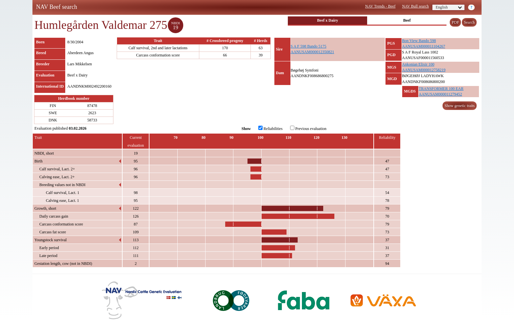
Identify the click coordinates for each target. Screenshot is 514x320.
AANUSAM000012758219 (423, 70)
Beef (407, 20)
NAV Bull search (415, 6)
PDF (455, 22)
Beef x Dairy (327, 20)
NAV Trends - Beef (380, 6)
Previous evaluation (308, 128)
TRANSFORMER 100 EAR (441, 88)
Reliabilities (270, 128)
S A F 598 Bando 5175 (308, 46)
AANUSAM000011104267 (423, 46)
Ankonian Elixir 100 (418, 64)
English (449, 7)
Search (469, 22)
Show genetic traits (460, 105)
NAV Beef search (56, 7)
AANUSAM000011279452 (440, 94)
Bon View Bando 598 (419, 40)
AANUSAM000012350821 (312, 52)
